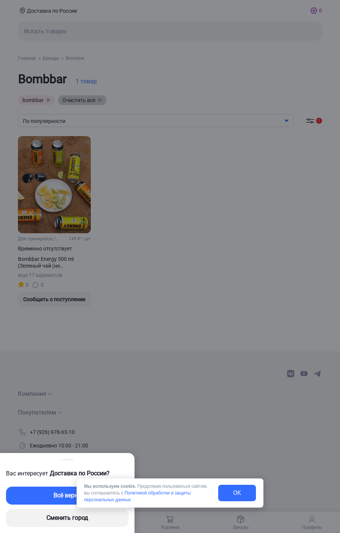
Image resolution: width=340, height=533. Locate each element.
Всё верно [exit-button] (67, 495)
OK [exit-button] (237, 492)
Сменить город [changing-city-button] (67, 517)
